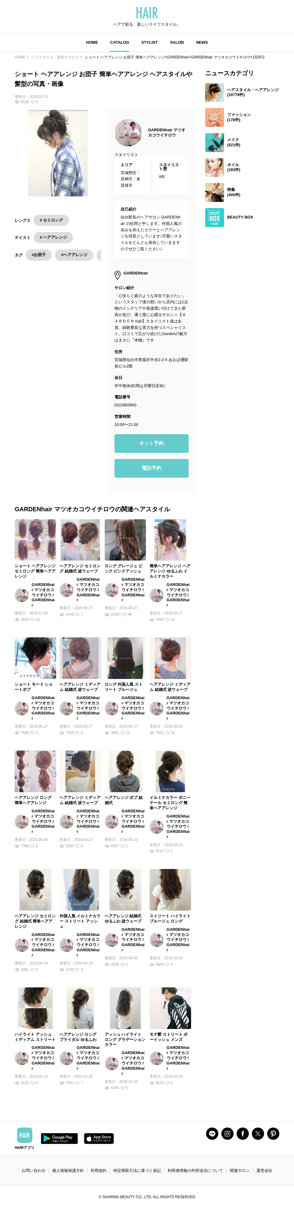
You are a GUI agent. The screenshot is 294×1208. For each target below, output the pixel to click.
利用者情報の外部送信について (195, 1170)
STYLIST (149, 42)
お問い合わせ (33, 1170)
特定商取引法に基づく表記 (137, 1170)
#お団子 (39, 254)
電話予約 (151, 468)
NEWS (202, 42)
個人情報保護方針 (68, 1170)
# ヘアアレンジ (53, 237)
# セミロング (51, 220)
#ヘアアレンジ (74, 254)
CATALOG (119, 42)
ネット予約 (151, 443)
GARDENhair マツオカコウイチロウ (167, 132)
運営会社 (264, 1170)
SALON (177, 42)
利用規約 (99, 1170)
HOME (92, 42)
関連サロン (240, 1170)
